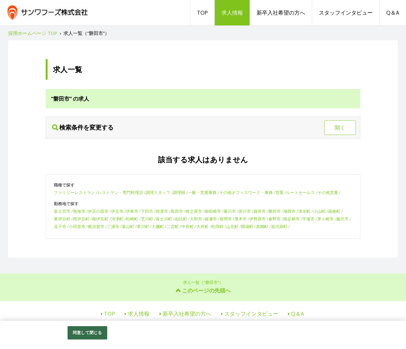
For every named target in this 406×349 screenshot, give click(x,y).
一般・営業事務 (202, 192)
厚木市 (240, 219)
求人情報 (232, 12)
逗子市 (60, 226)
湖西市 (289, 211)
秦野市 (274, 219)
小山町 (319, 211)
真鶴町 (262, 226)
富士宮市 (62, 211)
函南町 (334, 211)
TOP (202, 12)
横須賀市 (96, 226)
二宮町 (173, 226)
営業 (279, 192)
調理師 (179, 192)
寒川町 (143, 226)
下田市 (147, 211)
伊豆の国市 (98, 211)
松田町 (217, 226)
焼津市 (162, 211)
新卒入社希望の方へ (281, 12)
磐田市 (274, 211)
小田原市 (77, 226)
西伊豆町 (81, 219)
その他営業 (328, 192)
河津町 (117, 219)
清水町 (304, 211)
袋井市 (259, 211)
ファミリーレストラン (74, 192)
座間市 (225, 219)
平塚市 (308, 219)
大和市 (196, 219)
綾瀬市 (211, 219)
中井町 (187, 226)
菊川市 (230, 211)
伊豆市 (117, 211)
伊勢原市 (257, 219)
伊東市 (132, 211)
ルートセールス (300, 192)
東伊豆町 (62, 219)
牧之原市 (194, 211)
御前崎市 (213, 211)
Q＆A (392, 12)
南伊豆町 (100, 219)
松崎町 (132, 219)
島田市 (177, 211)
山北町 (232, 226)
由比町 (181, 219)
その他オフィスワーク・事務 (246, 192)
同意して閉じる (87, 332)
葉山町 (128, 226)
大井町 (202, 226)
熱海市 (79, 211)
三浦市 (113, 226)
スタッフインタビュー (346, 12)
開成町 (247, 226)
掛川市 (245, 211)
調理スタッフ (158, 192)
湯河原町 (279, 226)
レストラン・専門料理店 (120, 192)
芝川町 (147, 219)
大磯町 (158, 226)
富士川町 (164, 219)
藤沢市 (342, 219)
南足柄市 (291, 219)
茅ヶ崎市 (325, 219)
